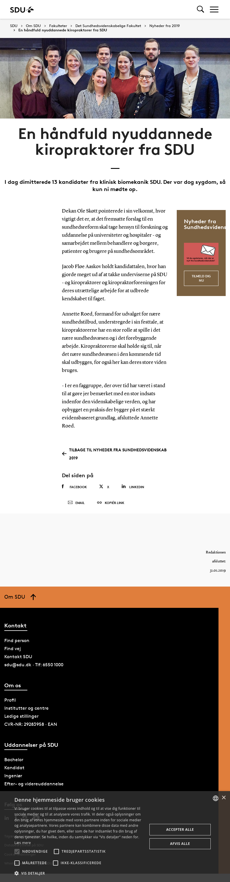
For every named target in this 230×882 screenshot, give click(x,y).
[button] (17, 851)
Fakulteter (58, 26)
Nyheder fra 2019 (164, 26)
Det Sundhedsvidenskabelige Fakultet (108, 26)
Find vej (12, 649)
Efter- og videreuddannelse (34, 784)
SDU (14, 26)
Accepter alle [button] (180, 829)
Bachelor (13, 760)
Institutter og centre (26, 708)
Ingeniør (13, 776)
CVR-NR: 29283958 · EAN (30, 725)
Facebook (74, 486)
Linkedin (132, 486)
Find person (16, 641)
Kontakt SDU (18, 657)
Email (76, 503)
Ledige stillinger (21, 716)
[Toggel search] (200, 9)
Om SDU (33, 26)
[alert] (115, 836)
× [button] (223, 798)
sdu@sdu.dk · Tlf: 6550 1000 (33, 665)
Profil (10, 700)
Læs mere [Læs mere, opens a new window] (22, 842)
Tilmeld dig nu (201, 278)
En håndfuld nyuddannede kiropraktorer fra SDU (62, 30)
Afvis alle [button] (180, 843)
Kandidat (14, 768)
